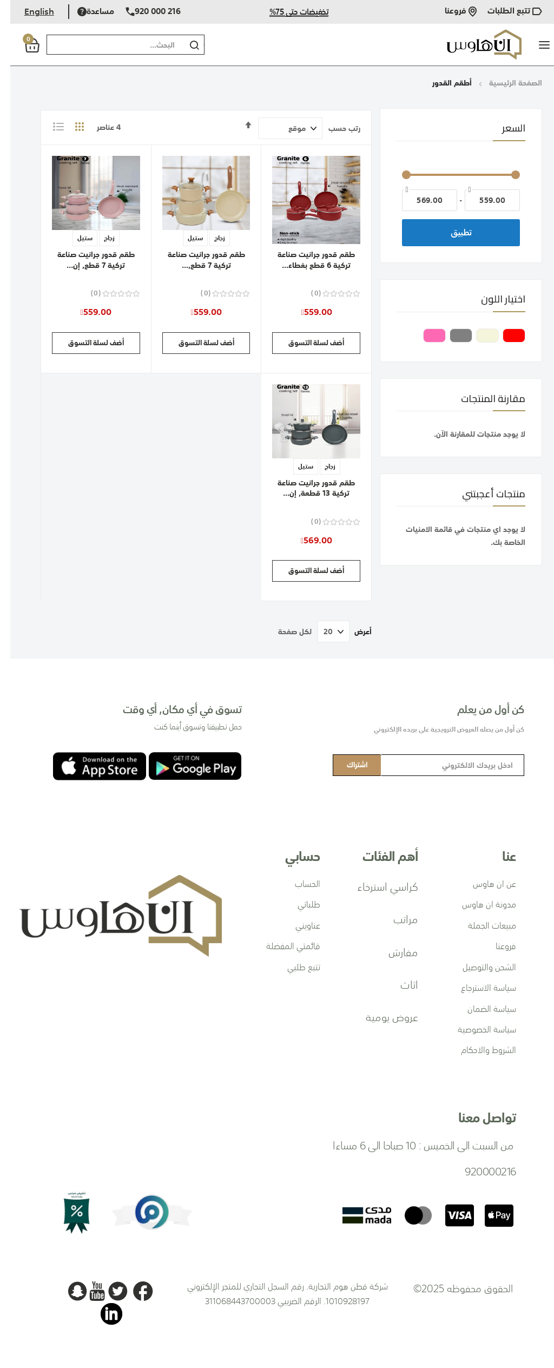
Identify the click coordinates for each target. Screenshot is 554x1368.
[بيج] (475, 336)
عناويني (297, 925)
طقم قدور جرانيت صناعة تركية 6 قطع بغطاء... (306, 260)
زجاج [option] (209, 238)
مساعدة (85, 11)
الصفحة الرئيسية (504, 82)
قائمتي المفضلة (283, 946)
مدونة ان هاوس (479, 904)
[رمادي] (449, 336)
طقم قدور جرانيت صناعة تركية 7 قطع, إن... (85, 260)
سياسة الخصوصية (476, 1029)
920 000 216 (142, 11)
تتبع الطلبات (504, 11)
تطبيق (450, 232)
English (29, 11)
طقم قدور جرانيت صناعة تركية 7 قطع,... (196, 260)
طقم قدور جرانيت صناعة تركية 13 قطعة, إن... (306, 488)
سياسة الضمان (481, 1008)
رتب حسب (334, 128)
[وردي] (422, 336)
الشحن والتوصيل (479, 967)
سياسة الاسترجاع (478, 987)
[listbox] (196, 239)
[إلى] (419, 200)
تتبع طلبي (293, 967)
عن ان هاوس (484, 883)
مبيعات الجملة (482, 925)
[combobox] (103, 44)
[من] (482, 200)
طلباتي (298, 904)
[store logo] (473, 44)
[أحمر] (502, 336)
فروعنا (450, 11)
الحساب (297, 883)
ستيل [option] (185, 238)
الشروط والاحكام (478, 1049)
